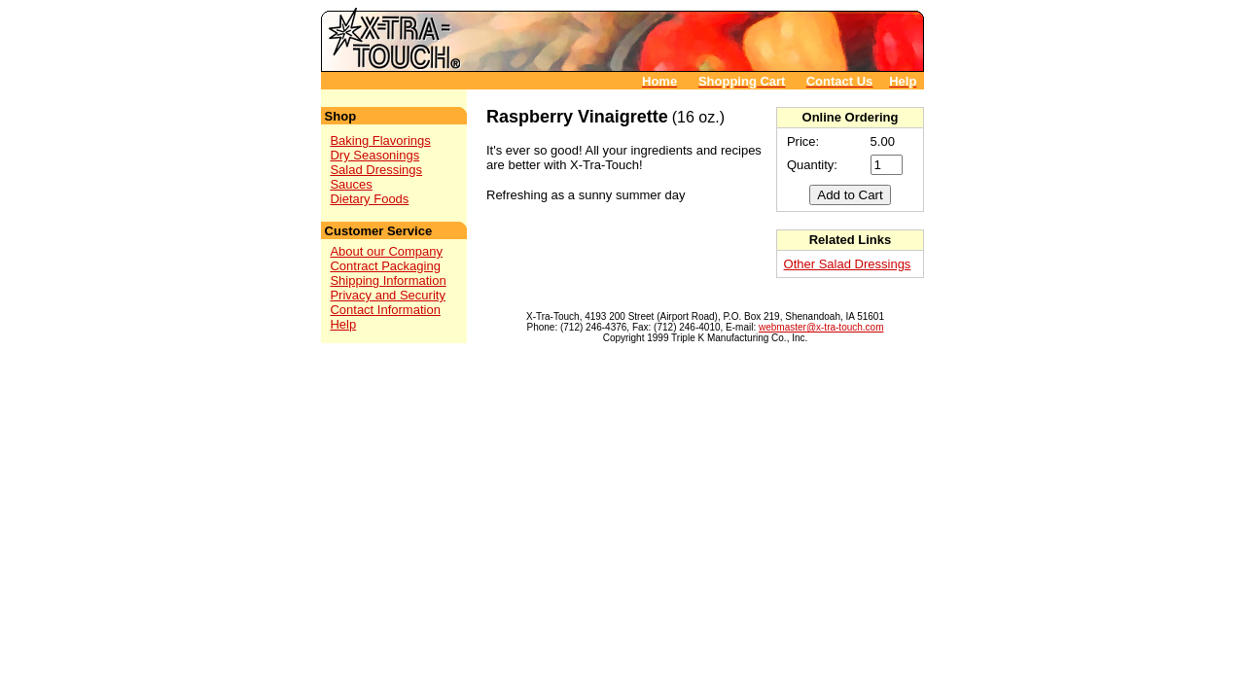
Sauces (351, 184)
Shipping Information (387, 280)
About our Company (386, 251)
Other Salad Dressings (847, 264)
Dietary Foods (369, 199)
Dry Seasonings (374, 155)
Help (343, 324)
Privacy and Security (387, 295)
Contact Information (385, 309)
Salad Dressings (376, 169)
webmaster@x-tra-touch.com (821, 327)
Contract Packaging (385, 266)
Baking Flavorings (380, 140)
